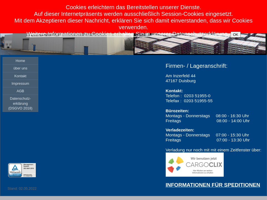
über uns (20, 68)
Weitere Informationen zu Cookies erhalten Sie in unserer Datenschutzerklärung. (127, 34)
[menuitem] (20, 60)
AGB (20, 91)
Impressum (20, 83)
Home (20, 61)
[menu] (20, 84)
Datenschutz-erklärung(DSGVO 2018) (20, 103)
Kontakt (20, 76)
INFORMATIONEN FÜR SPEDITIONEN (213, 185)
